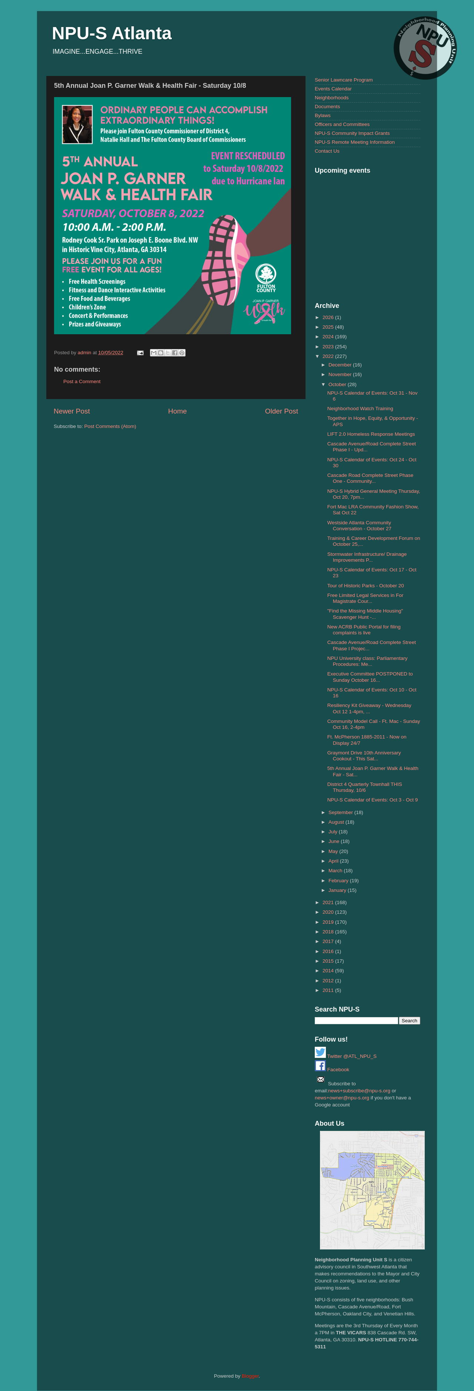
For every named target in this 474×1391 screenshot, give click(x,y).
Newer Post (72, 411)
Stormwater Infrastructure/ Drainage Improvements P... (367, 557)
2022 (329, 356)
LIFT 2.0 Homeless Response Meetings (371, 434)
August (337, 822)
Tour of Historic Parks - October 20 (365, 585)
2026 (329, 317)
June (334, 841)
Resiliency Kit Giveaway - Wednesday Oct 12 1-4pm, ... (369, 708)
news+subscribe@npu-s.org (359, 1090)
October (338, 384)
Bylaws (323, 115)
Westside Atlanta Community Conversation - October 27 (359, 525)
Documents (327, 106)
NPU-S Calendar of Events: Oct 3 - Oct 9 (372, 800)
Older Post (281, 411)
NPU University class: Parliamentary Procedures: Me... (367, 661)
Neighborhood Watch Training (360, 408)
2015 (329, 961)
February (339, 880)
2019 (329, 922)
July (333, 831)
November (340, 374)
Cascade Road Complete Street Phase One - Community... (370, 478)
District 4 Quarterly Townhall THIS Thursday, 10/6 (364, 787)
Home (177, 411)
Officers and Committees (342, 124)
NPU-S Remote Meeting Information (355, 142)
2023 (329, 346)
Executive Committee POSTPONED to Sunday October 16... (370, 677)
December (340, 365)
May (333, 851)
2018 (329, 931)
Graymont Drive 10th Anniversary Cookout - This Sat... (364, 755)
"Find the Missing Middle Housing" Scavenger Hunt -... (365, 614)
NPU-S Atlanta (112, 33)
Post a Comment (82, 381)
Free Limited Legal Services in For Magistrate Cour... (365, 598)
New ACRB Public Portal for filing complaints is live (364, 629)
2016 (329, 951)
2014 (329, 970)
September (341, 812)
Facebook (332, 1069)
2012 (329, 980)
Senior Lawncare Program (344, 80)
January (338, 890)
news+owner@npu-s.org (342, 1097)
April (334, 861)
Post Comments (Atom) (110, 426)
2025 (329, 327)
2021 (329, 902)
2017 (329, 941)
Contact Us (327, 151)
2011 (329, 990)
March (336, 870)
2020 (329, 912)
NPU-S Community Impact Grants (352, 133)
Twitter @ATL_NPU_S (346, 1056)
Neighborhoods (332, 97)
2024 (329, 336)
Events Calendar (333, 89)
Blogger (250, 1376)
